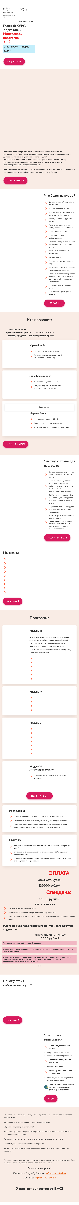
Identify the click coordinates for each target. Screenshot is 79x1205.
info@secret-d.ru (56, 1173)
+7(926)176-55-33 (45, 1177)
